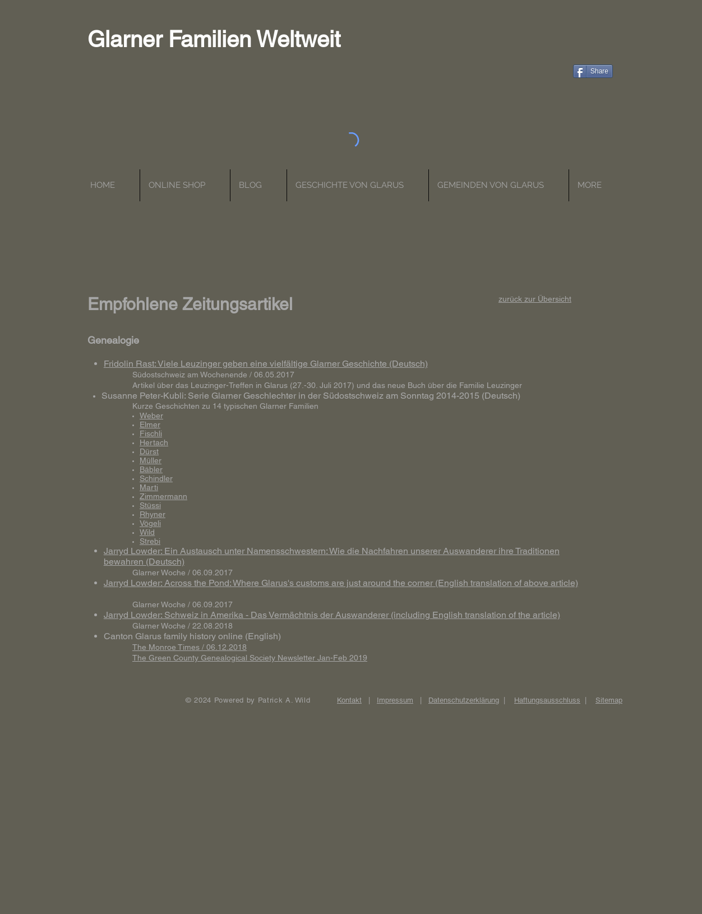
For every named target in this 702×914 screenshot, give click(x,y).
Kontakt (349, 700)
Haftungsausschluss (547, 700)
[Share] (593, 71)
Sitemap (608, 700)
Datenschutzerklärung (463, 700)
